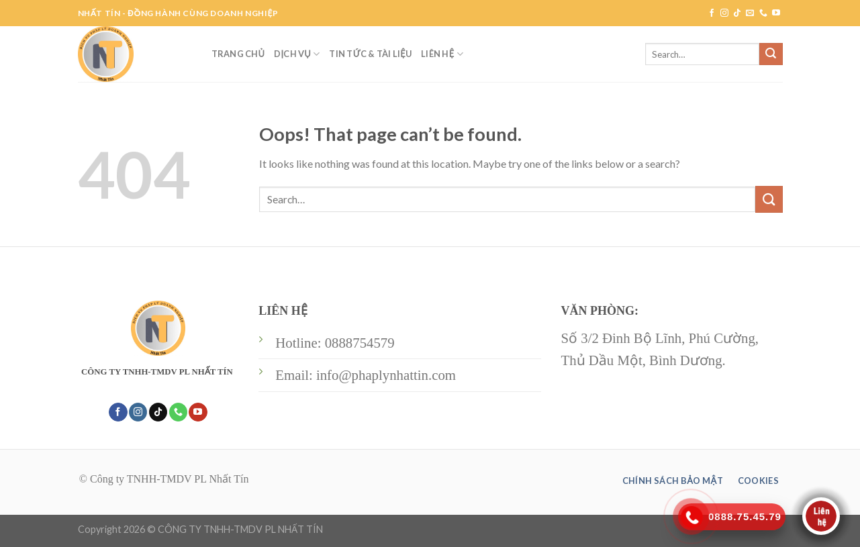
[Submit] (770, 54)
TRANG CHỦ (238, 53)
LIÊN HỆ (442, 54)
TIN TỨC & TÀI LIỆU (370, 53)
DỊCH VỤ (297, 54)
